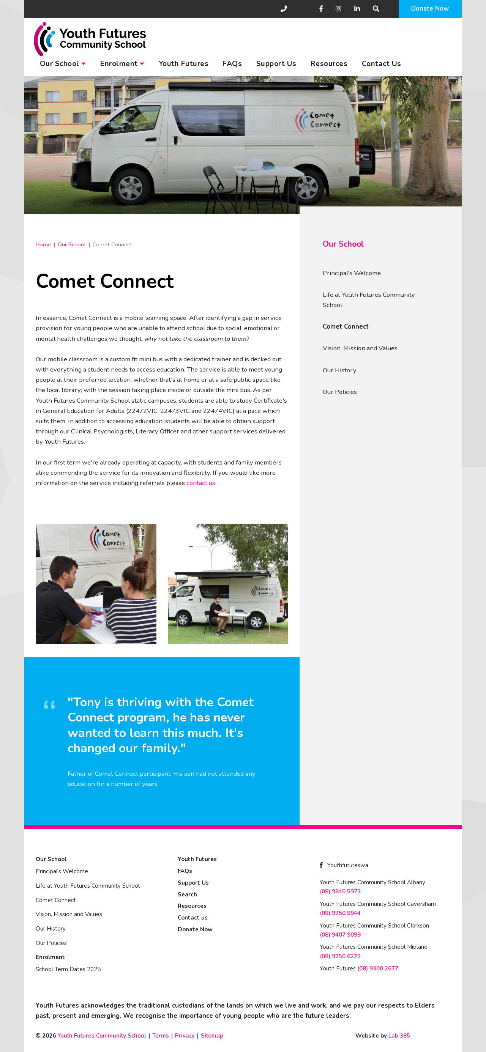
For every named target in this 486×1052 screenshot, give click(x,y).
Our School (63, 64)
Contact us (193, 917)
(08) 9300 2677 (377, 968)
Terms (160, 1035)
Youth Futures (184, 64)
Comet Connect (346, 326)
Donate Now (430, 8)
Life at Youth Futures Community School (369, 299)
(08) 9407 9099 (340, 935)
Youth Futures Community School (101, 1035)
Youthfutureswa (344, 865)
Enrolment (122, 64)
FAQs (232, 64)
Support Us (276, 64)
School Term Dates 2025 (68, 969)
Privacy (185, 1035)
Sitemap (212, 1035)
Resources (329, 64)
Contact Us (381, 64)
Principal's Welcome (352, 273)
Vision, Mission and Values (360, 348)
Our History (340, 370)
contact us (200, 483)
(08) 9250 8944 (340, 913)
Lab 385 (399, 1035)
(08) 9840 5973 (340, 891)
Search (187, 894)
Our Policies (340, 391)
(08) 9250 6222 (340, 956)
